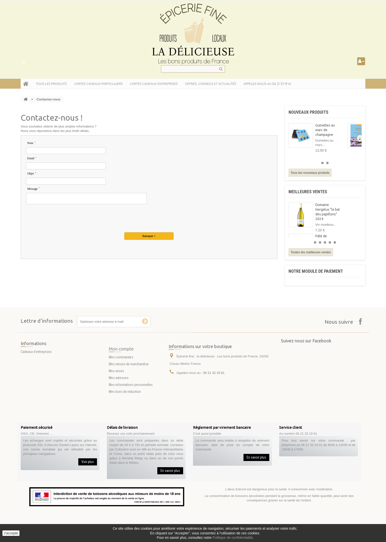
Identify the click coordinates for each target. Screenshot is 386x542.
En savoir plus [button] (170, 471)
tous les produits (51, 84)
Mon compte (121, 368)
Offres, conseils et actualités (210, 84)
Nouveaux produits (308, 112)
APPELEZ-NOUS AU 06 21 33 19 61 (267, 84)
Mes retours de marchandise (129, 383)
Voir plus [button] (87, 462)
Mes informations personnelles (131, 404)
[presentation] (63, 218)
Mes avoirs (116, 390)
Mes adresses (119, 397)
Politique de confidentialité (232, 538)
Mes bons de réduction (125, 411)
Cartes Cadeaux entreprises (154, 84)
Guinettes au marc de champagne (325, 130)
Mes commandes (121, 376)
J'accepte (11, 533)
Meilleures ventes (308, 191)
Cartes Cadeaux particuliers (98, 84)
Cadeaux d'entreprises (36, 359)
